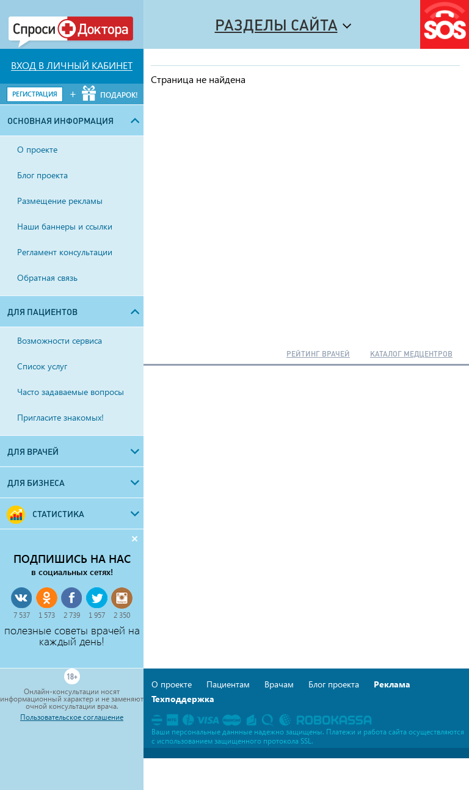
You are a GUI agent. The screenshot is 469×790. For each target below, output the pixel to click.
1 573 (46, 615)
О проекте (171, 684)
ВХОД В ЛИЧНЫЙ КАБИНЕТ (72, 65)
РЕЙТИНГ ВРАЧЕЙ (318, 354)
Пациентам (228, 684)
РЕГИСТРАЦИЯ (34, 93)
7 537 (21, 615)
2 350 (122, 615)
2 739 (72, 615)
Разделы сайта (276, 25)
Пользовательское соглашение (71, 717)
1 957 (97, 615)
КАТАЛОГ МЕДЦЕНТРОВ (411, 354)
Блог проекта (333, 684)
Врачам (279, 684)
